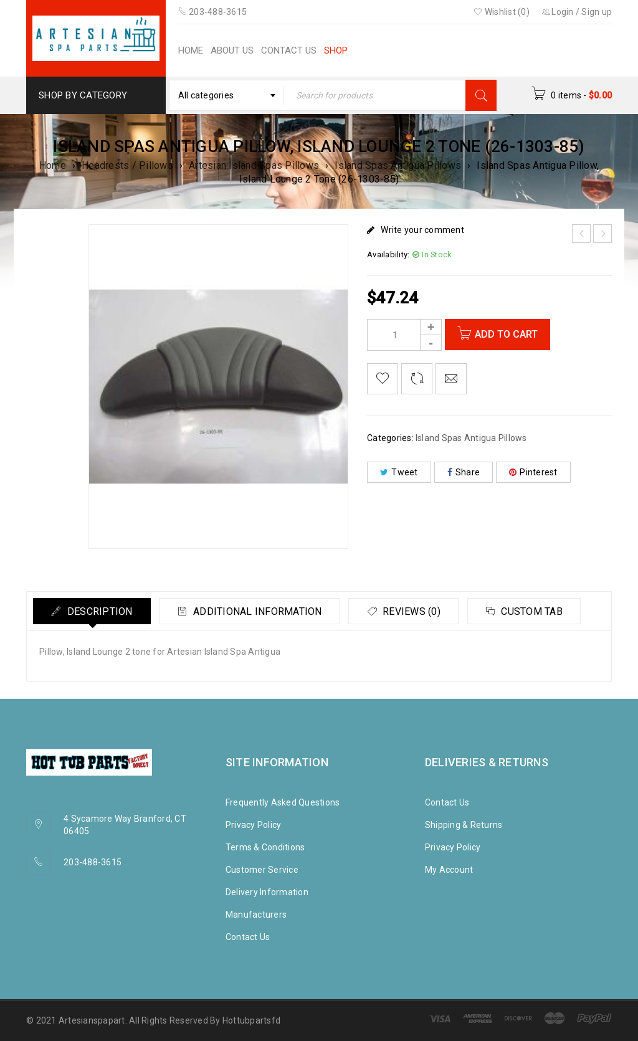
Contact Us (248, 937)
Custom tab (538, 611)
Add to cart (506, 334)
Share (463, 472)
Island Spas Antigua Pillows (398, 165)
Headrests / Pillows (127, 165)
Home (52, 165)
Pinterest (533, 472)
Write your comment (422, 230)
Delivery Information (267, 892)
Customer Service (262, 870)
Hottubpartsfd (251, 1020)
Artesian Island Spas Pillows (254, 165)
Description (99, 611)
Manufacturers (256, 915)
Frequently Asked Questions (283, 802)
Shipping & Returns (464, 825)
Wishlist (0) (502, 12)
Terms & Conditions (265, 847)
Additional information (259, 611)
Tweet (399, 472)
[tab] (93, 611)
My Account (449, 870)
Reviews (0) (415, 611)
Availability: (388, 254)
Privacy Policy (254, 825)
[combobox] (226, 95)
